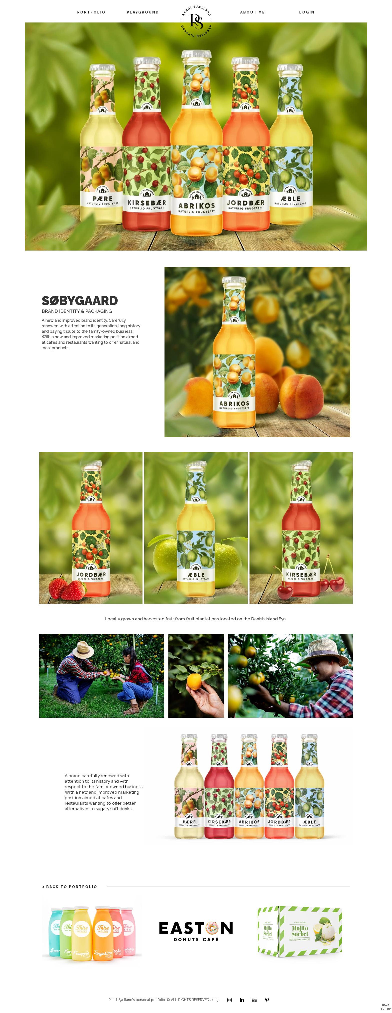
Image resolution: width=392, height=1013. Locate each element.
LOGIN (307, 12)
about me (252, 12)
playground (143, 12)
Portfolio (91, 12)
